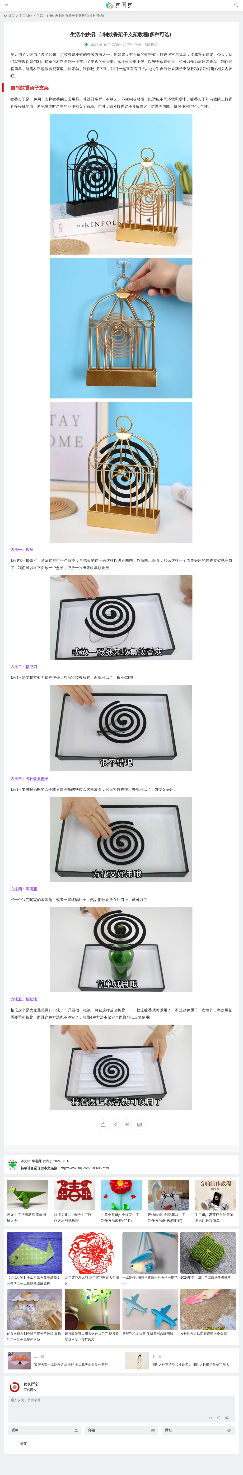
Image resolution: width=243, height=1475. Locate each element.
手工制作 (25, 16)
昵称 (15, 1430)
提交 (23, 1443)
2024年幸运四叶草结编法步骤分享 (205, 1277)
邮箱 (91, 1430)
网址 (168, 1430)
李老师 (37, 1161)
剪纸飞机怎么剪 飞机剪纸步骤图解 (147, 1334)
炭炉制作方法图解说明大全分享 (203, 1334)
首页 (11, 16)
